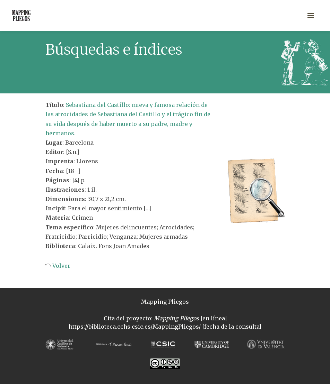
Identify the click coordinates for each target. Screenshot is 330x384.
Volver (60, 265)
